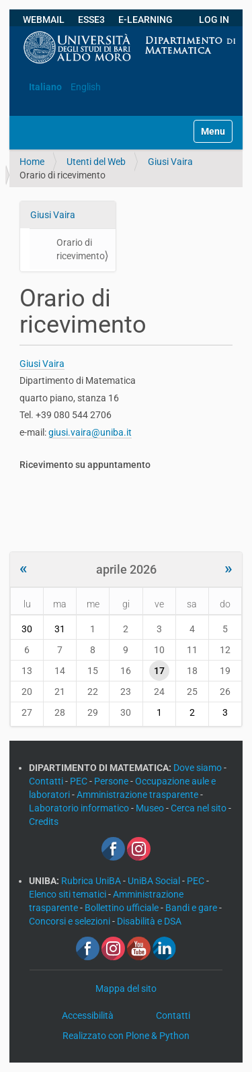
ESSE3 (91, 19)
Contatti (47, 781)
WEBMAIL (44, 19)
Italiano (45, 86)
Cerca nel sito (199, 808)
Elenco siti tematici (68, 894)
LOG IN (214, 19)
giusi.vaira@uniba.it (90, 432)
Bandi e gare (192, 907)
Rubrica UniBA (92, 880)
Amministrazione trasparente (138, 794)
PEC (79, 781)
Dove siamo (198, 767)
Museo (151, 808)
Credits (43, 821)
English (86, 86)
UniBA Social (154, 880)
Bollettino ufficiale (123, 907)
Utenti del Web (96, 161)
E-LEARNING (145, 19)
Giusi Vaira (170, 161)
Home (31, 161)
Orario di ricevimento (80, 249)
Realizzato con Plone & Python (126, 1035)
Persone (112, 781)
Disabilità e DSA (149, 921)
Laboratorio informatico (80, 808)
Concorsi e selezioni (70, 921)
